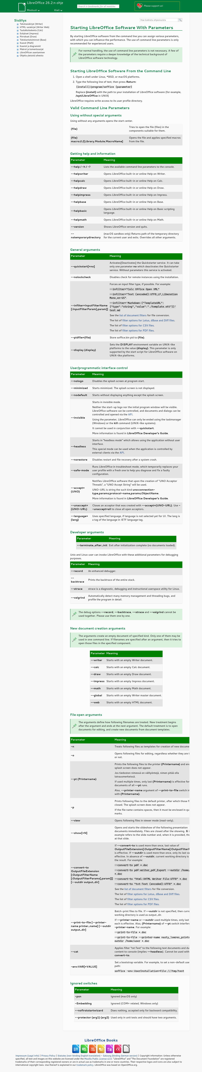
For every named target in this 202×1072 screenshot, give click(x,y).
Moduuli (32, 10)
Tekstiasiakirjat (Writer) (31, 23)
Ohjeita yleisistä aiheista (31, 55)
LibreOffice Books (101, 1040)
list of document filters (133, 315)
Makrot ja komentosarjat (31, 49)
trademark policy (84, 1064)
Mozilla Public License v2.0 (98, 1058)
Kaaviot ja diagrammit (30, 46)
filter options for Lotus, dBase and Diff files (148, 320)
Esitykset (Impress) (29, 33)
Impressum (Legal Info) (27, 1055)
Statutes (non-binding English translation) (78, 1055)
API (130, 414)
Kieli (57, 10)
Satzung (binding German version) (120, 1055)
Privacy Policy (48, 1055)
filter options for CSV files (138, 325)
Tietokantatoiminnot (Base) (33, 39)
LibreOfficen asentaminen (32, 52)
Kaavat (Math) (27, 42)
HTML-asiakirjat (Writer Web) (34, 27)
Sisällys (20, 20)
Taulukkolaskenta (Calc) (31, 30)
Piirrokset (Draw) (28, 36)
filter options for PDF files (138, 330)
